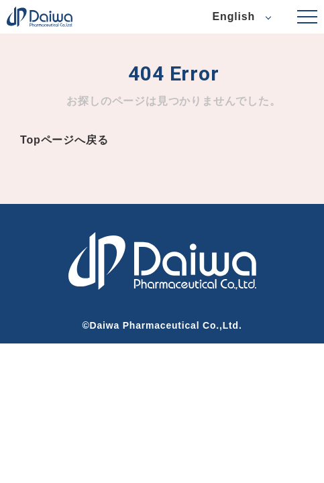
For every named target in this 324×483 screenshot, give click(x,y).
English (234, 16)
